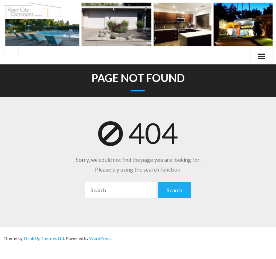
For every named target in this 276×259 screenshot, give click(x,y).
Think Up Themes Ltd (43, 238)
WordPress (100, 238)
